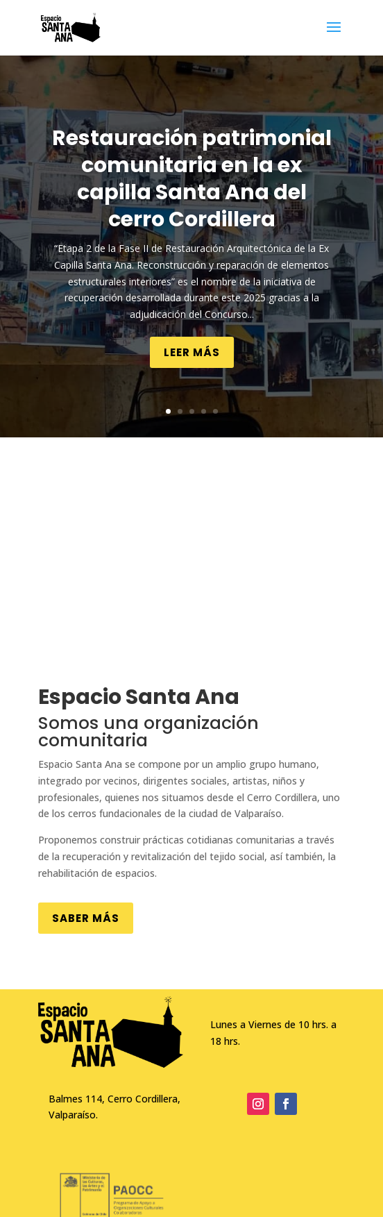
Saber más (85, 918)
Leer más (192, 352)
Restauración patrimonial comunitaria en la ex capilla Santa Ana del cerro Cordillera (192, 179)
